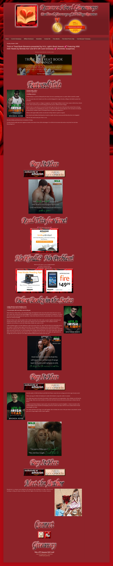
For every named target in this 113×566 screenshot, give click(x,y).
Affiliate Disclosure (29, 39)
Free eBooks (56, 39)
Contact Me (47, 39)
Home (7, 39)
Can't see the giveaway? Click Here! (44, 554)
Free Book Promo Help (68, 39)
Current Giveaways (16, 39)
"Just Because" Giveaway (83, 39)
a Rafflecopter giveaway (44, 555)
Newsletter (39, 39)
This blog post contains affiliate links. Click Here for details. (44, 52)
